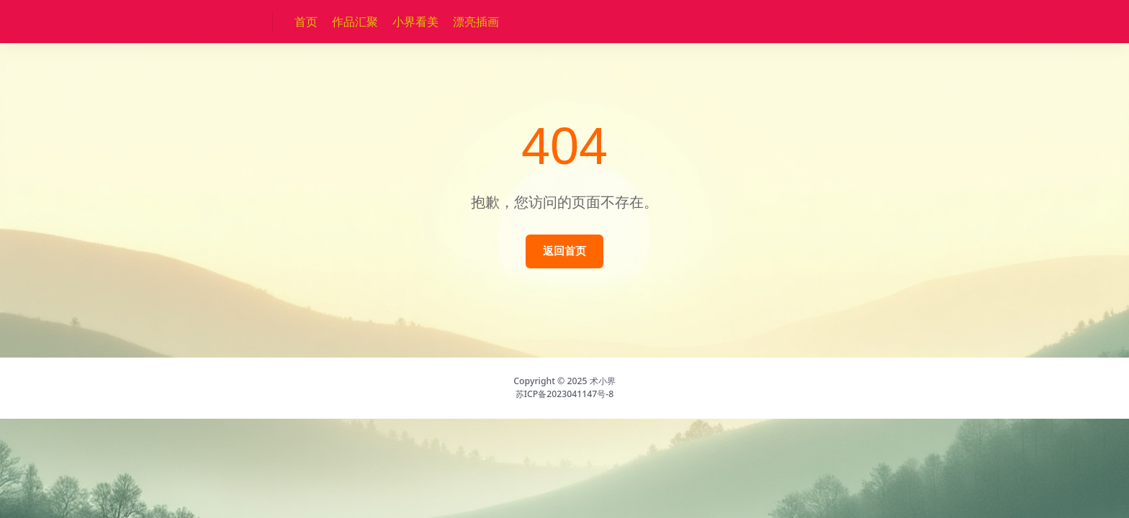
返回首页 (564, 251)
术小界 (603, 381)
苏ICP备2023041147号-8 (565, 394)
